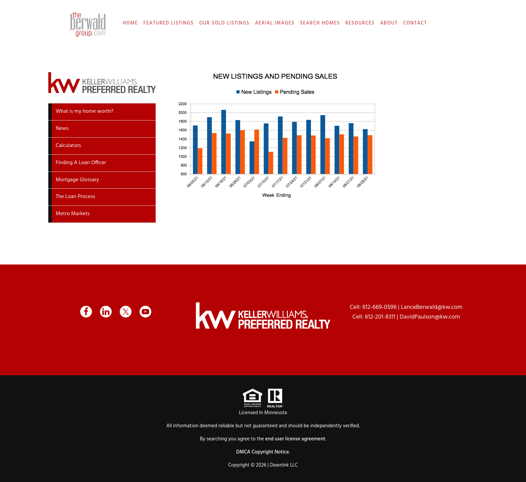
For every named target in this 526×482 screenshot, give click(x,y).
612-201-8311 (380, 317)
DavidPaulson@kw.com (430, 317)
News (62, 128)
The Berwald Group (87, 24)
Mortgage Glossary (77, 180)
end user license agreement (295, 439)
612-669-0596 (379, 307)
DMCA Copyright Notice (262, 452)
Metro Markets (73, 213)
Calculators (68, 145)
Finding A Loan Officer (81, 162)
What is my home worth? (84, 111)
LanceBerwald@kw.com (432, 307)
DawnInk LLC (284, 465)
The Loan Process (75, 196)
